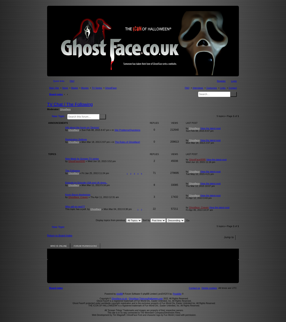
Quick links (58, 81)
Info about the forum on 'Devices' (82, 127)
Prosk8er (177, 294)
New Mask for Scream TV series (82, 158)
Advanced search (108, 116)
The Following (72, 170)
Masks (74, 88)
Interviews (198, 88)
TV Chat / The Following (70, 104)
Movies (85, 88)
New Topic (58, 116)
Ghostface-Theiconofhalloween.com (146, 298)
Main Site (54, 88)
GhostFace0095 (76, 161)
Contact (233, 88)
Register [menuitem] (221, 81)
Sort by (154, 220)
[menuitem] (209, 288)
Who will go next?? (75, 206)
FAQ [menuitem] (72, 81)
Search (233, 94)
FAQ (187, 88)
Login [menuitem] (234, 81)
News (65, 88)
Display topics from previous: (119, 220)
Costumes (211, 88)
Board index (56, 94)
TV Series (97, 88)
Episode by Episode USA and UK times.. (86, 182)
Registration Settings (76, 139)
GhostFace (111, 88)
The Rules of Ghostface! (127, 142)
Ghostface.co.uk (119, 298)
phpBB (119, 294)
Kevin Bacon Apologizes (77, 194)
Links (223, 88)
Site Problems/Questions (127, 130)
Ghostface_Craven (78, 197)
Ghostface (65, 109)
